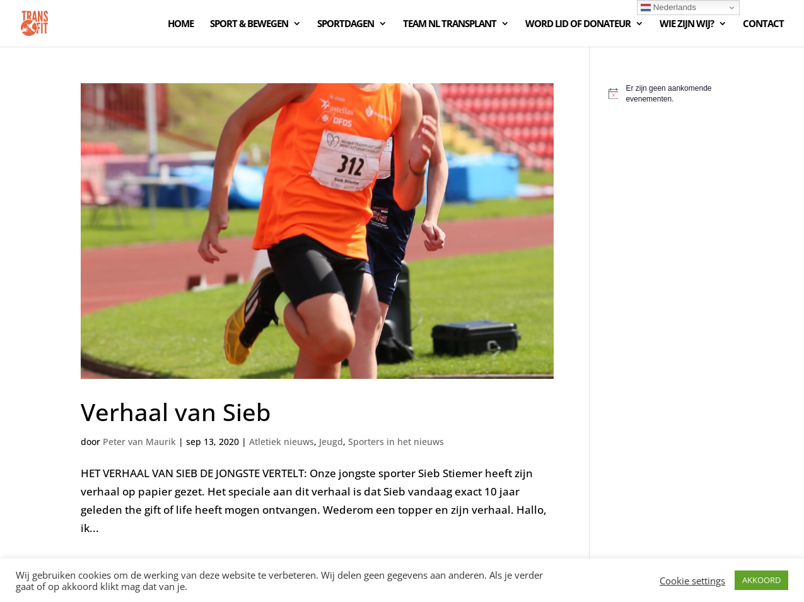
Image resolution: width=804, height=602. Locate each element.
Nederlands (668, 8)
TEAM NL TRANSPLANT (449, 24)
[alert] (666, 93)
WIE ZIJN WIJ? (687, 24)
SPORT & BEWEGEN (249, 24)
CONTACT (763, 24)
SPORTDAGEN (345, 24)
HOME (181, 24)
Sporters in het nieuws (396, 442)
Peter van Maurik (139, 442)
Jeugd (331, 442)
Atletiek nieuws (281, 442)
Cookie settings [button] (692, 580)
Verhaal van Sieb (176, 411)
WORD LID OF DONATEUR (578, 24)
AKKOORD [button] (761, 580)
